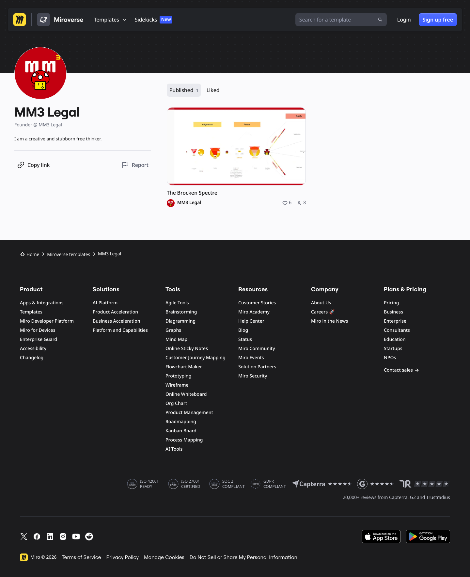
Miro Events (251, 358)
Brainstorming (181, 312)
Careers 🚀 (323, 312)
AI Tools (173, 449)
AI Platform (105, 303)
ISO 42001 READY (149, 484)
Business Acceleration (116, 321)
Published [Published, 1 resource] (184, 90)
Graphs (173, 330)
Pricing (391, 303)
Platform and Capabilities (120, 330)
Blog (243, 330)
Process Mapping (184, 440)
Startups (393, 348)
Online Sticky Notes (186, 348)
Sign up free (438, 19)
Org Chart (176, 403)
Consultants (397, 330)
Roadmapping (180, 422)
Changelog (31, 358)
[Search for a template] (341, 19)
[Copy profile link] (33, 165)
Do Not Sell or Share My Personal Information (243, 557)
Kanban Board (180, 431)
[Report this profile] (135, 165)
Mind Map (176, 339)
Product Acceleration (115, 312)
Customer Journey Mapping (195, 358)
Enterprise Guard (38, 339)
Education (395, 339)
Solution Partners (257, 367)
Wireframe (177, 385)
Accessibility (33, 348)
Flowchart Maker (183, 367)
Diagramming (180, 321)
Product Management (189, 412)
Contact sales (401, 370)
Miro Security (252, 376)
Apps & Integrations (42, 303)
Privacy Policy (122, 557)
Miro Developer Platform (47, 321)
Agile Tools (177, 303)
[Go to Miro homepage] (19, 19)
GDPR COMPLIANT (274, 484)
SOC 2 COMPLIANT (233, 484)
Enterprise (395, 321)
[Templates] (110, 19)
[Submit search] (380, 19)
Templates (31, 312)
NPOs (390, 358)
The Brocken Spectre (192, 192)
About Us (321, 303)
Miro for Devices (37, 330)
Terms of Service (81, 557)
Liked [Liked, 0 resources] (212, 90)
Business (393, 312)
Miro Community (256, 348)
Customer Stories (257, 303)
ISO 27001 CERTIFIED (190, 484)
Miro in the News (329, 321)
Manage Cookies (164, 557)
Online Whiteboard (186, 394)
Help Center (251, 321)
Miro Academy (254, 312)
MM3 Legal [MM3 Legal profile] (189, 203)
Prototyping (178, 376)
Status (245, 339)
